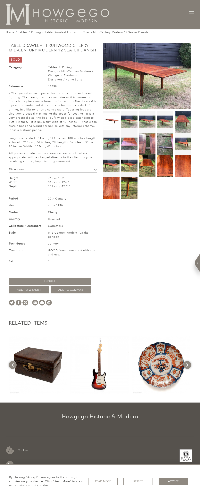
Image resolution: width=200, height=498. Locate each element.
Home (10, 32)
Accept (173, 481)
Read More (103, 481)
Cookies (17, 450)
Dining (36, 32)
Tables (22, 32)
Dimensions (53, 169)
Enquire (50, 281)
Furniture (70, 75)
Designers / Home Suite (65, 79)
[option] (38, 365)
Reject (138, 481)
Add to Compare (70, 290)
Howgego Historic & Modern (100, 416)
